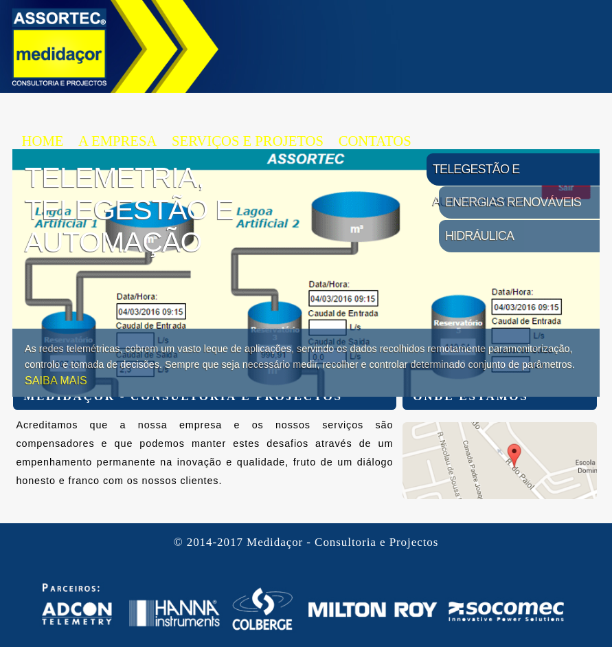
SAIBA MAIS (56, 380)
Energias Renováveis (513, 202)
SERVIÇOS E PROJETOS (248, 141)
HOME (43, 141)
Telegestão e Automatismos (479, 174)
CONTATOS (375, 141)
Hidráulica (479, 236)
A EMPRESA (117, 141)
